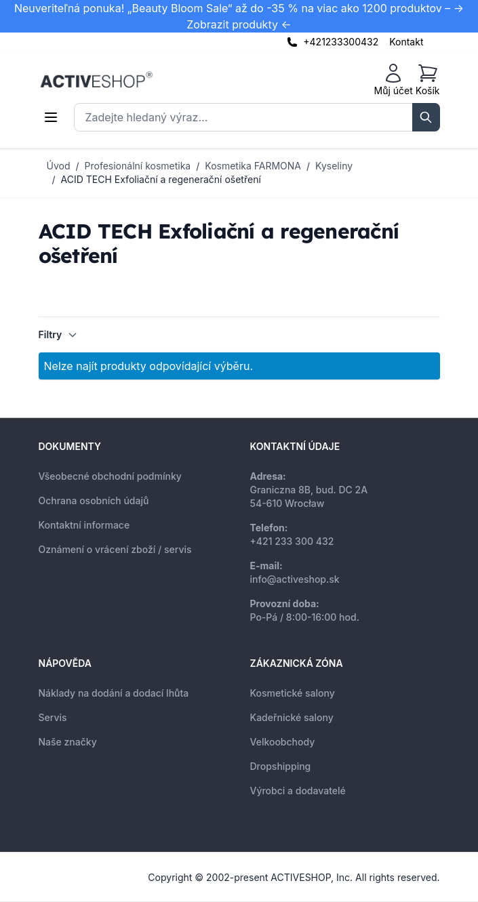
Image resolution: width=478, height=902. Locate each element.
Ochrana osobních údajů (94, 500)
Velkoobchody (282, 741)
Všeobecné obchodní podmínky (110, 476)
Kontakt (406, 41)
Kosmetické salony (292, 693)
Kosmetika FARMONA (253, 165)
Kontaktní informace (84, 525)
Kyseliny (334, 165)
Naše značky (68, 741)
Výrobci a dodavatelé (298, 790)
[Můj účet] (393, 80)
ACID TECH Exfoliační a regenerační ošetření (161, 179)
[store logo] (96, 80)
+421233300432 (340, 41)
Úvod (59, 165)
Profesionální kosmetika (138, 165)
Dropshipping (280, 766)
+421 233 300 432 (292, 541)
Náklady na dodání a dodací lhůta (114, 693)
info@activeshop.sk (295, 579)
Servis (53, 717)
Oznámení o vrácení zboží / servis (115, 549)
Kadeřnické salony (292, 717)
